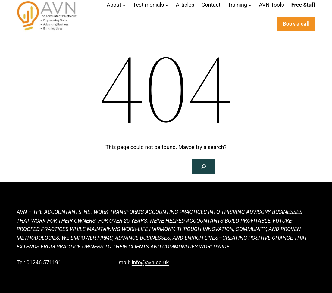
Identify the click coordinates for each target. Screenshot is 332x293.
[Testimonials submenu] (167, 5)
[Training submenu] (250, 5)
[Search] (203, 166)
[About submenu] (124, 5)
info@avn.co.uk (150, 262)
